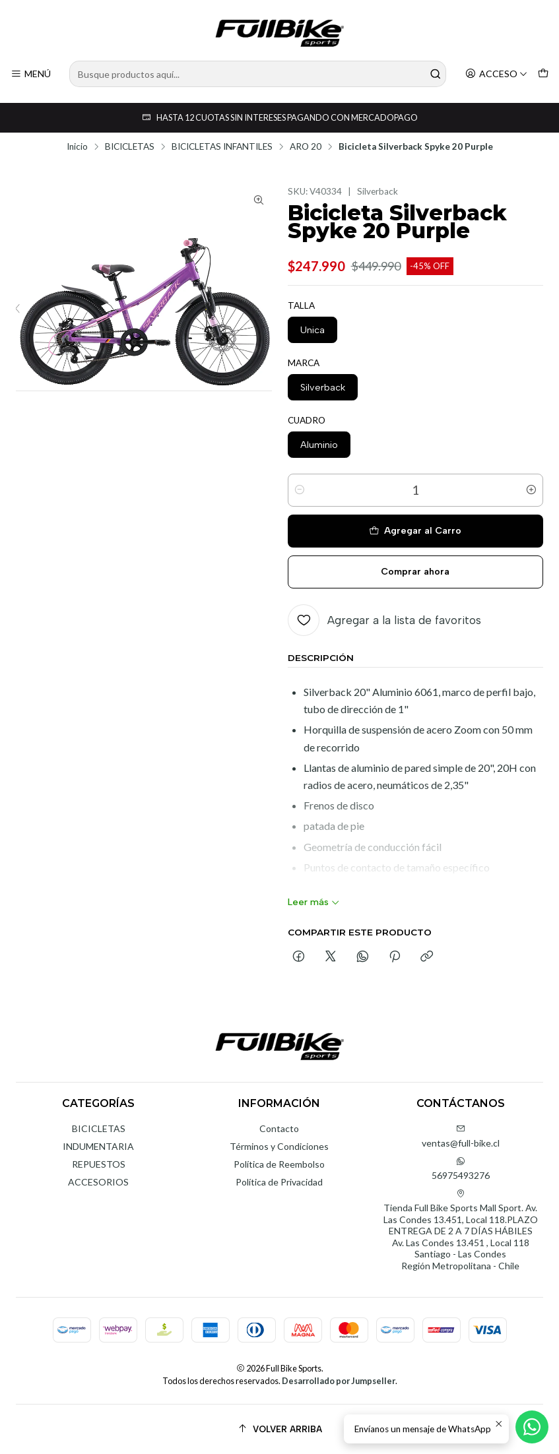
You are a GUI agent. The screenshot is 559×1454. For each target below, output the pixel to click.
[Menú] (30, 74)
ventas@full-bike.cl (461, 1136)
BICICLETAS (129, 147)
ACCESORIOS (98, 1181)
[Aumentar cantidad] (531, 490)
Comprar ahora (415, 571)
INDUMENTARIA (98, 1146)
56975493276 (461, 1168)
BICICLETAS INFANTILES (222, 147)
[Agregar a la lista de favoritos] (384, 620)
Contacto (279, 1128)
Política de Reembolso (279, 1164)
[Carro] (543, 74)
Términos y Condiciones (279, 1146)
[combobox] (257, 74)
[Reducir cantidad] (299, 490)
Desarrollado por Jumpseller (338, 1380)
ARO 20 (305, 147)
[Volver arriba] (279, 1429)
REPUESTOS (98, 1164)
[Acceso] (496, 74)
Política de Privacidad (279, 1181)
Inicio (77, 147)
